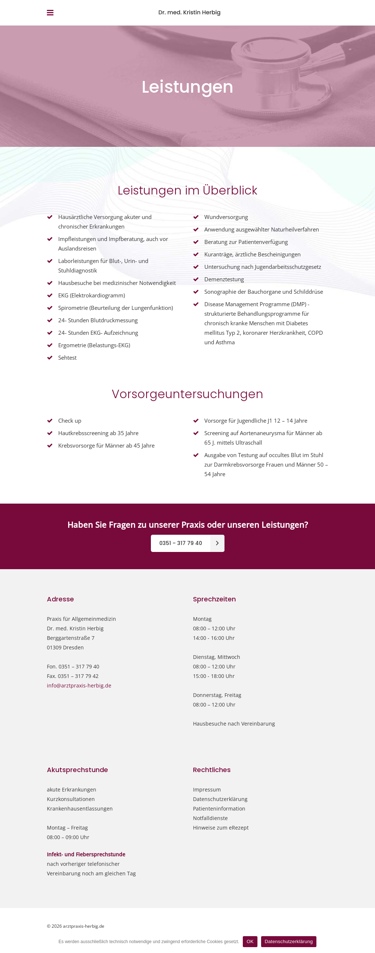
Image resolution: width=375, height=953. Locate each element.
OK (249, 941)
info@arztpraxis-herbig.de (79, 685)
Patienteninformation (219, 808)
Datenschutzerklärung (220, 799)
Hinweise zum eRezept (221, 827)
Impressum (207, 789)
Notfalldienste (210, 818)
